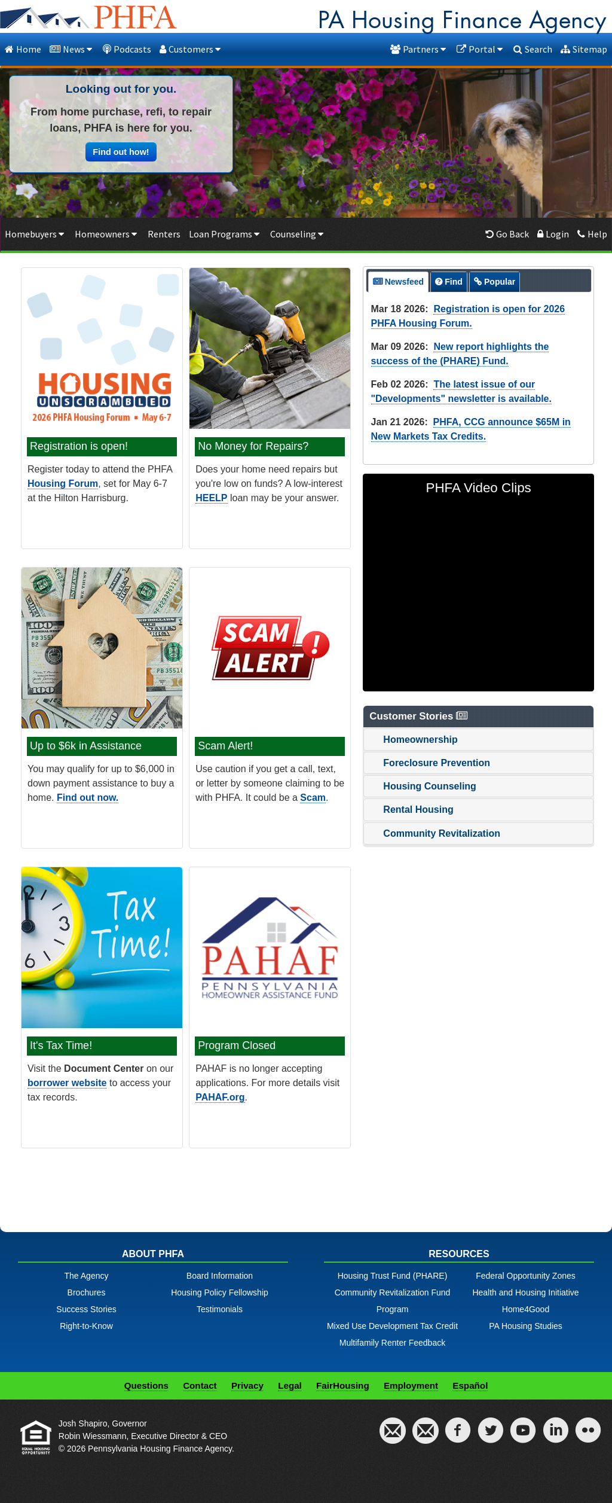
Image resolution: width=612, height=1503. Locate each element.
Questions (146, 1385)
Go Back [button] (507, 234)
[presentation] (398, 281)
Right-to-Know (86, 1326)
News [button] (72, 49)
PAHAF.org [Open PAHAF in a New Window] (219, 1097)
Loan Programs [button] (225, 234)
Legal (290, 1385)
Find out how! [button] (121, 152)
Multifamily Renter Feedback (392, 1342)
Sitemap (584, 49)
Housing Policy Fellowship (219, 1292)
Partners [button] (419, 49)
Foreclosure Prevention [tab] (429, 763)
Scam (313, 797)
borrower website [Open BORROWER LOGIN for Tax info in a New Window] (66, 1083)
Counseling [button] (298, 234)
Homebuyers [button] (35, 234)
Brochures (87, 1292)
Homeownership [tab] (413, 739)
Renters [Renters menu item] (164, 234)
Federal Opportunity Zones (526, 1276)
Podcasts (127, 49)
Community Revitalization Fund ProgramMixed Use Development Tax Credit (392, 1309)
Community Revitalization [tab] (434, 833)
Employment (411, 1385)
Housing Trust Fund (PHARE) (393, 1276)
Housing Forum (62, 483)
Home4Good (525, 1309)
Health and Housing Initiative (525, 1292)
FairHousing (342, 1385)
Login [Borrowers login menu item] (553, 234)
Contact (200, 1385)
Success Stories (86, 1309)
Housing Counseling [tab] (422, 786)
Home (23, 49)
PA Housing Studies (525, 1326)
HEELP (211, 498)
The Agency (87, 1276)
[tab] (398, 282)
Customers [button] (191, 49)
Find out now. (87, 797)
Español (470, 1385)
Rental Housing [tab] (411, 809)
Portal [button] (481, 49)
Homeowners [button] (107, 234)
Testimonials (220, 1309)
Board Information (219, 1276)
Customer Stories (419, 716)
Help (592, 234)
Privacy (247, 1385)
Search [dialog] (532, 49)
